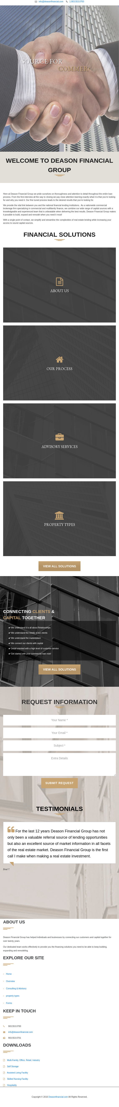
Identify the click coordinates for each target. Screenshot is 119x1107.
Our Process (59, 369)
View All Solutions (59, 566)
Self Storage (11, 1066)
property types (12, 996)
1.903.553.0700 (76, 1)
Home (9, 974)
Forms (9, 1003)
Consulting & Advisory (16, 988)
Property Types (59, 525)
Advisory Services (59, 447)
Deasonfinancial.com (58, 1097)
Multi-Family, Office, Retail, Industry (21, 1060)
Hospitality (10, 1085)
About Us (59, 291)
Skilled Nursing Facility (15, 1079)
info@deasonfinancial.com (51, 1)
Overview (10, 981)
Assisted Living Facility (15, 1073)
